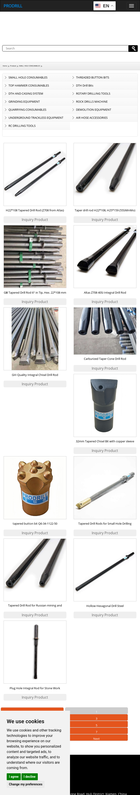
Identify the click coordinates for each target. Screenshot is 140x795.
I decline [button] (30, 776)
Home (5, 66)
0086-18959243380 (28, 774)
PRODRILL (13, 5)
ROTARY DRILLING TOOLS (93, 93)
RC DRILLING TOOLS (22, 126)
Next (96, 739)
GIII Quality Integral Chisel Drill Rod (35, 375)
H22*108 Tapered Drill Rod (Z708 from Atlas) (35, 210)
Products (13, 66)
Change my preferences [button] (25, 784)
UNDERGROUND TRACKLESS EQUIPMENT (35, 118)
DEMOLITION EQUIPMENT (93, 110)
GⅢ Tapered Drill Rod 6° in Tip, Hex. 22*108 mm (35, 292)
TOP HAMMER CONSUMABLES (28, 85)
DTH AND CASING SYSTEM (25, 93)
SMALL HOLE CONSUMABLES (29, 66)
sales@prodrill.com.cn (30, 780)
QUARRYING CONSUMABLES (27, 110)
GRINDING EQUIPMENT (24, 102)
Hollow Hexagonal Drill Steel (105, 606)
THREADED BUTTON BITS (92, 77)
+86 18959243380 (27, 787)
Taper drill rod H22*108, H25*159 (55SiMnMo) (105, 210)
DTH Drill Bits (84, 85)
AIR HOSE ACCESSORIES (92, 118)
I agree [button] (14, 776)
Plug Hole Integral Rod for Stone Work (35, 688)
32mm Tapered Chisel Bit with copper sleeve (105, 441)
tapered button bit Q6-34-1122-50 (35, 524)
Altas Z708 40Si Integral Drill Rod (105, 292)
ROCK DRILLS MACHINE (92, 102)
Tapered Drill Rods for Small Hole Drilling (105, 524)
